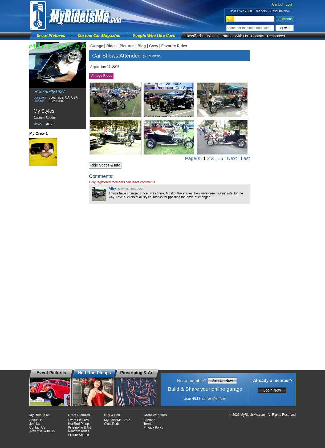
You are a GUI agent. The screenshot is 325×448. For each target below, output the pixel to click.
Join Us (212, 36)
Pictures (127, 46)
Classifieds (194, 36)
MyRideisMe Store (117, 420)
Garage (96, 46)
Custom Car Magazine (99, 35)
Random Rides (78, 431)
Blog (141, 46)
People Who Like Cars (154, 35)
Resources (276, 36)
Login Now (272, 390)
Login (290, 4)
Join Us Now (222, 380)
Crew (153, 46)
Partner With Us (234, 36)
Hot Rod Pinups (79, 424)
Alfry (112, 188)
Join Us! (277, 4)
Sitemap (149, 420)
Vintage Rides (101, 76)
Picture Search (78, 435)
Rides (111, 46)
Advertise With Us (42, 431)
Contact (257, 36)
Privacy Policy (154, 427)
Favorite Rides (174, 46)
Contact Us (37, 427)
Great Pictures (50, 35)
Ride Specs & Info (105, 165)
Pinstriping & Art (79, 427)
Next (232, 158)
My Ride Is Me (39, 415)
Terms (148, 424)
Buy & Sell (112, 415)
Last (245, 158)
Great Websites (155, 415)
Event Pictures (78, 420)
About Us (35, 420)
